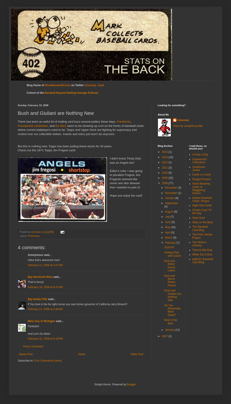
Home (81, 354)
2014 (165, 157)
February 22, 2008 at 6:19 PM (45, 338)
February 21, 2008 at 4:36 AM (45, 309)
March (169, 237)
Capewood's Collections (199, 161)
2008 (165, 183)
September (171, 203)
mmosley (183, 120)
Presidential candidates (33, 125)
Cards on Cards (201, 174)
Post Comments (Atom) (48, 360)
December (171, 187)
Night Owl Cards (202, 205)
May (168, 227)
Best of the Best (170, 321)
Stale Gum (198, 217)
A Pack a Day (200, 154)
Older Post (137, 354)
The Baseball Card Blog (200, 228)
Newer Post (26, 354)
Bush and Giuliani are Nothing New (172, 295)
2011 (165, 167)
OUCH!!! (169, 247)
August (169, 211)
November (171, 193)
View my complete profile (188, 125)
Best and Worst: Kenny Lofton (169, 265)
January (170, 329)
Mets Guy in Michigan (41, 321)
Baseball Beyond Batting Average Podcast (71, 92)
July (168, 216)
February (170, 242)
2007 (165, 336)
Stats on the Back (202, 222)
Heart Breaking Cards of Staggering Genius (201, 188)
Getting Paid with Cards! (172, 254)
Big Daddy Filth (37, 299)
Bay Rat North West (40, 277)
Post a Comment (33, 346)
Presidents (124, 121)
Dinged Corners (201, 179)
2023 (165, 151)
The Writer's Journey (199, 244)
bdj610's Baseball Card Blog (202, 261)
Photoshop (34, 236)
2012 (165, 162)
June (168, 222)
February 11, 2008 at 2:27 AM (45, 265)
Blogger (131, 384)
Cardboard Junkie (198, 168)
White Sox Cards (202, 254)
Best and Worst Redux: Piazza (170, 280)
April (168, 232)
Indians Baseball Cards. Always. (202, 199)
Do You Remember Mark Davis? (172, 310)
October (170, 198)
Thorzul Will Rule (202, 250)
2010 (165, 172)
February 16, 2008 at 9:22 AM (45, 287)
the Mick (60, 125)
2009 (165, 177)
